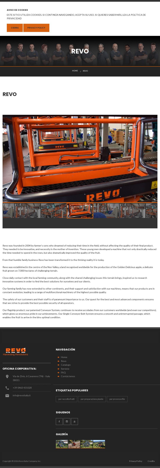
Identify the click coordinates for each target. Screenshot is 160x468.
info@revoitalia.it (22, 395)
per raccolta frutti (66, 399)
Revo (63, 361)
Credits (151, 461)
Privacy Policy (36, 27)
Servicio (65, 368)
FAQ (63, 372)
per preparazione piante (92, 399)
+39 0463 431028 (22, 387)
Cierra (15, 27)
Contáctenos (68, 376)
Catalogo (66, 364)
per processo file (117, 399)
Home (64, 357)
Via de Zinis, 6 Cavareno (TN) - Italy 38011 (31, 378)
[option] (80, 159)
